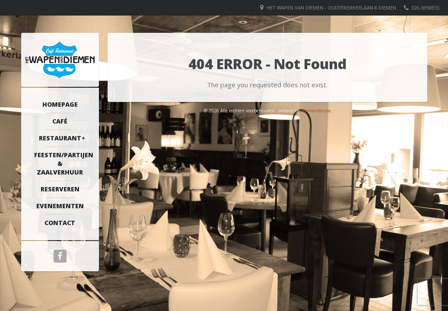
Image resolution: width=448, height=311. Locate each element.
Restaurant (60, 138)
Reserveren (60, 189)
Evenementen (60, 206)
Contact (59, 223)
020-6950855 (425, 7)
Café (59, 121)
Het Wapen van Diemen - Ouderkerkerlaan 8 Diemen (331, 7)
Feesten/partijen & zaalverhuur (62, 163)
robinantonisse (316, 111)
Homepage (60, 104)
